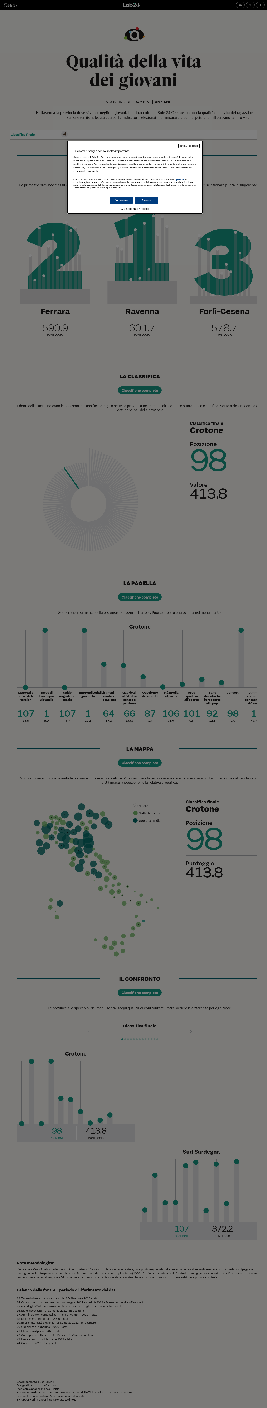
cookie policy (112, 167)
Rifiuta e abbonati (189, 145)
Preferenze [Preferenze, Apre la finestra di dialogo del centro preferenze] (121, 200)
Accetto (146, 200)
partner (180, 179)
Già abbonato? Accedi (135, 208)
